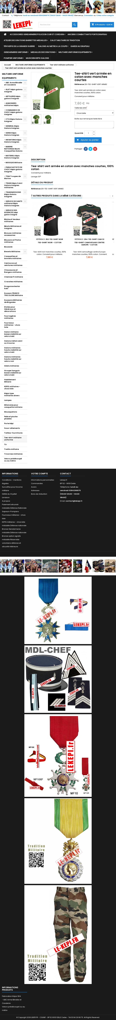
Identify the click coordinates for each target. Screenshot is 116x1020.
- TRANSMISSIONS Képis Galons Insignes (12, 194)
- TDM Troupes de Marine (12, 177)
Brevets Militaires (12, 251)
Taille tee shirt (81, 108)
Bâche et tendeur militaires (12, 220)
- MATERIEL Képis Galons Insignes (12, 156)
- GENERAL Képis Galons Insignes (11, 127)
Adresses (35, 490)
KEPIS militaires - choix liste (12, 387)
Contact (5, 15)
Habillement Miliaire (10, 380)
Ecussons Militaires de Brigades (13, 301)
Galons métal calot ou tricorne (13, 342)
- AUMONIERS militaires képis (11, 104)
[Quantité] (88, 133)
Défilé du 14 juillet (9, 494)
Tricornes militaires (13, 454)
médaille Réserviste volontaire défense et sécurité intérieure (11, 543)
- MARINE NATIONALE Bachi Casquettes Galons (13, 148)
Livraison (6, 497)
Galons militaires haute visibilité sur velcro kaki (12, 350)
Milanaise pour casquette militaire (13, 406)
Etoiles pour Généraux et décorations (10, 309)
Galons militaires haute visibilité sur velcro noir (12, 359)
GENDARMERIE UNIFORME (15, 52)
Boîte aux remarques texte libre (88, 119)
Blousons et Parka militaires (12, 241)
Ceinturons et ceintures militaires (13, 264)
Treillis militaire (11, 449)
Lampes (7, 400)
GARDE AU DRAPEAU (80, 46)
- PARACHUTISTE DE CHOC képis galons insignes (13, 169)
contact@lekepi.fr (74, 501)
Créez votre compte (105, 15)
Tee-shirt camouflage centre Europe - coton (89, 243)
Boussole (8, 247)
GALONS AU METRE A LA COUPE (52, 46)
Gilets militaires (11, 366)
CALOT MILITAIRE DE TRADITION (65, 40)
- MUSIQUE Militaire (13, 162)
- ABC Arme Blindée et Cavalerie (13, 83)
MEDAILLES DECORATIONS (43, 52)
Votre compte (39, 473)
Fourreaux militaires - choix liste (12, 325)
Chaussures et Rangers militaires (13, 271)
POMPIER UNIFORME (13, 58)
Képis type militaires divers (11, 394)
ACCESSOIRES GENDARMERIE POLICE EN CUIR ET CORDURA (37, 34)
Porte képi (8, 423)
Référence (79, 84)
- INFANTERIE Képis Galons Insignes (12, 140)
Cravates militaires (13, 281)
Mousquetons (10, 412)
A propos (6, 501)
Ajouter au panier (88, 139)
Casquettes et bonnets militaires (12, 257)
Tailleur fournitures (13, 433)
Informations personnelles (42, 480)
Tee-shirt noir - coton (49, 242)
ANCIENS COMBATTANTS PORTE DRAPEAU (87, 34)
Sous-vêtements (12, 428)
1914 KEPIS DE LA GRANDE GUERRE (19, 46)
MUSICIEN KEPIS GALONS (37, 58)
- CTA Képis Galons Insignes (13, 120)
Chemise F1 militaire (13, 277)
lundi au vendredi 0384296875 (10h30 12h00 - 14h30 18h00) (48, 15)
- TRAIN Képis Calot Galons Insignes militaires (13, 185)
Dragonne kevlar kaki (12, 287)
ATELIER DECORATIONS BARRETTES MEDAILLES (25, 40)
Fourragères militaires (10, 317)
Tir (5, 444)
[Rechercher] (58, 24)
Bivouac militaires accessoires (12, 234)
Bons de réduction (39, 494)
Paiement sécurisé (10, 504)
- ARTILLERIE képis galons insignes (12, 97)
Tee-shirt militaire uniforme (12, 438)
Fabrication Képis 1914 (11, 996)
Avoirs (33, 487)
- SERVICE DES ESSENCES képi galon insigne (11, 212)
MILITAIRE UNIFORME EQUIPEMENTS (75, 52)
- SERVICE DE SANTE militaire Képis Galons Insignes (13, 203)
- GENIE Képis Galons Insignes (11, 134)
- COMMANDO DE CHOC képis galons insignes (13, 112)
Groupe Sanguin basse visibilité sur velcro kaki (12, 372)
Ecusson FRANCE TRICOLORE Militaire (13, 294)
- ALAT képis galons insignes (13, 90)
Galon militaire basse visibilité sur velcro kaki (12, 334)
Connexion (88, 15)
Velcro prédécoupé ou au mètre (13, 459)
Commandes (37, 483)
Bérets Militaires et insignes (12, 227)
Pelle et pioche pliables (10, 417)
